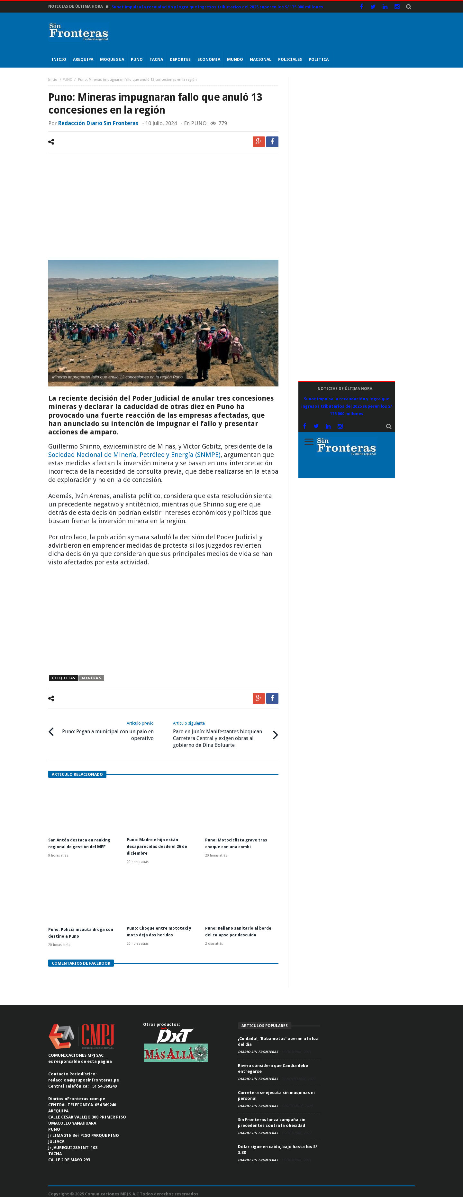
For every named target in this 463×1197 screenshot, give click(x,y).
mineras (91, 678)
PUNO (68, 80)
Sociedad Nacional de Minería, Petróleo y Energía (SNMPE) (134, 455)
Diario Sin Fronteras (258, 1047)
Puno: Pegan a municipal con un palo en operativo (106, 729)
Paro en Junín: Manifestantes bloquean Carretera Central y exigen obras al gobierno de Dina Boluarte (220, 732)
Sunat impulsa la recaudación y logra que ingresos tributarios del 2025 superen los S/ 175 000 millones (217, 7)
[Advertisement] (163, 207)
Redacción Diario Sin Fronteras (98, 123)
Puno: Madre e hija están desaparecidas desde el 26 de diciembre (160, 843)
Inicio (53, 80)
